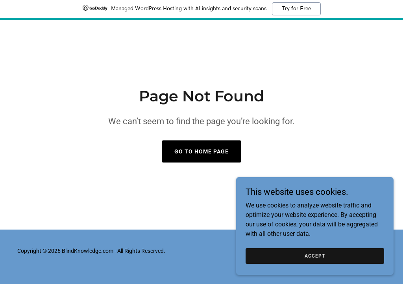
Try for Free (296, 8)
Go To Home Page (201, 151)
